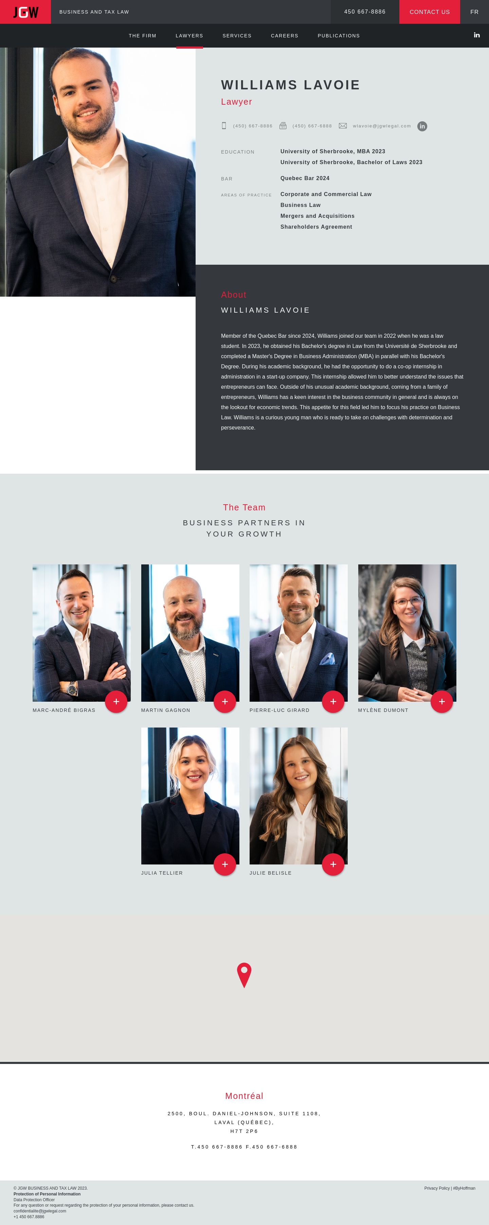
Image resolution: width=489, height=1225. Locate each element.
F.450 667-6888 (272, 1147)
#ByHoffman (464, 1188)
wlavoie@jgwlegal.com (372, 125)
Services (237, 35)
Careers (284, 35)
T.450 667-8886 (217, 1147)
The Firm (143, 35)
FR (474, 12)
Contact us (430, 12)
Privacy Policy (437, 1188)
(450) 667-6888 (303, 125)
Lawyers (189, 35)
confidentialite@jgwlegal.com (40, 1211)
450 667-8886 (365, 12)
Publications (339, 35)
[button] (244, 975)
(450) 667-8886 (247, 125)
